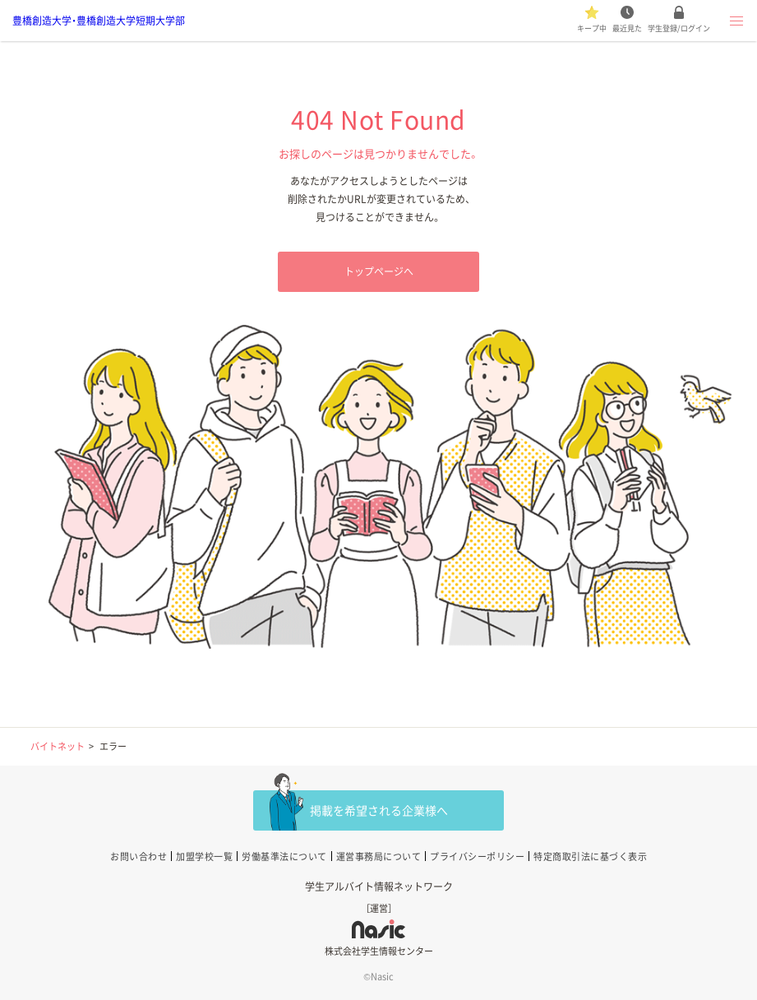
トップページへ (378, 271)
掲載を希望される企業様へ (379, 810)
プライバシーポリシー (477, 856)
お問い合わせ (138, 856)
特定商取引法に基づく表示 (590, 856)
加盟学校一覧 (204, 856)
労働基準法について (284, 856)
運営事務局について (379, 856)
